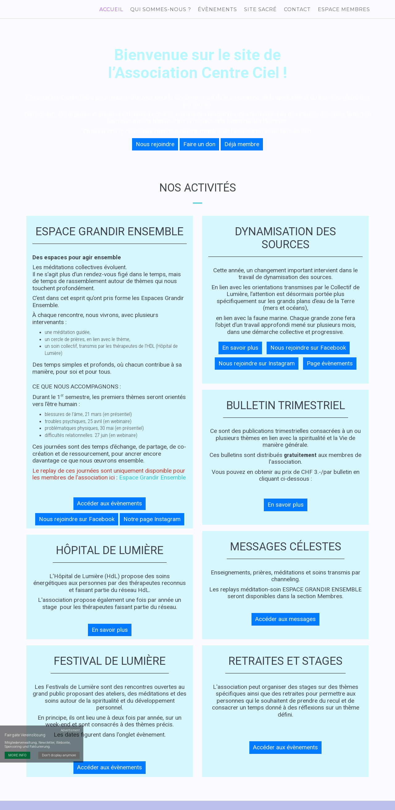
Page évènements (330, 365)
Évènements (220, 10)
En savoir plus (110, 631)
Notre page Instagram (152, 521)
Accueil (116, 10)
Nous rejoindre (155, 146)
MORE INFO (17, 722)
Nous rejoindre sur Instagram (256, 365)
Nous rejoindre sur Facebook (76, 521)
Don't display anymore (60, 722)
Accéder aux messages (285, 621)
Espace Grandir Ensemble (152, 479)
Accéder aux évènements (109, 505)
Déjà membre (241, 146)
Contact (298, 10)
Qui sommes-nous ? (164, 10)
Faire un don (199, 146)
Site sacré (262, 10)
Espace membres (344, 10)
